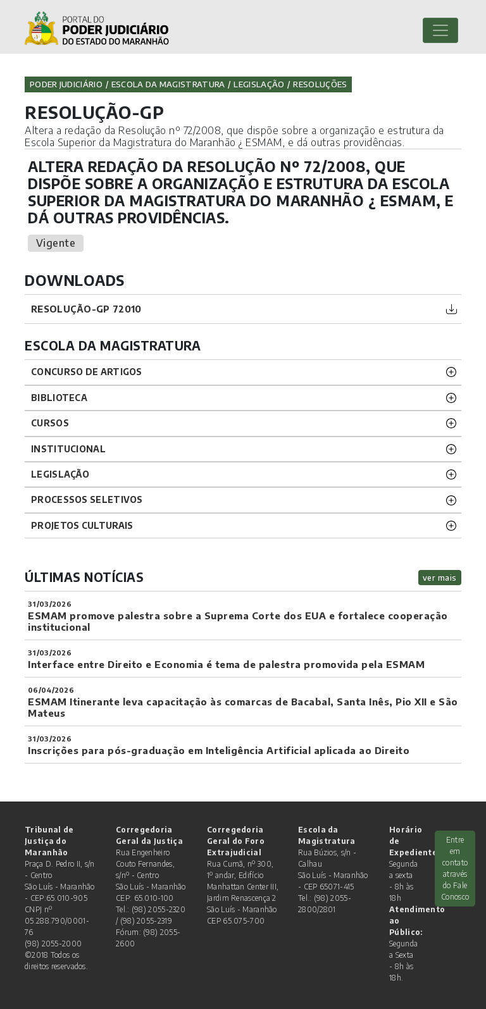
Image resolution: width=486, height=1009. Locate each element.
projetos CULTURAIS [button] (82, 525)
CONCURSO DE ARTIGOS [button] (86, 371)
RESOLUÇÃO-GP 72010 (86, 308)
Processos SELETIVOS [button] (87, 499)
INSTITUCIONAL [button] (68, 448)
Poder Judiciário (66, 84)
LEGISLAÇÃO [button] (60, 474)
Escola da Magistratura (168, 84)
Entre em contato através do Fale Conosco (455, 868)
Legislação (259, 84)
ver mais (440, 578)
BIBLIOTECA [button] (59, 397)
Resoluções (320, 84)
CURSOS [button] (50, 423)
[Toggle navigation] (440, 30)
